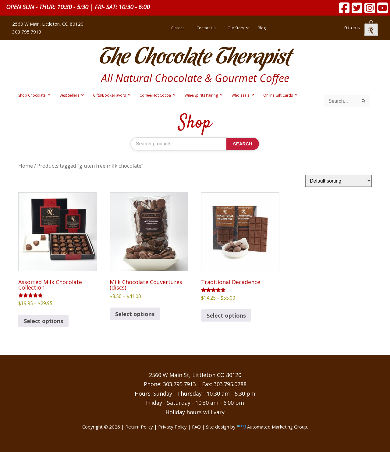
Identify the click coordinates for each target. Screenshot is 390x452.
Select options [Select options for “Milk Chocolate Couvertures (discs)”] (134, 314)
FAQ (196, 427)
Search (242, 143)
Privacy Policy (172, 427)
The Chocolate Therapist (195, 58)
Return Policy (139, 427)
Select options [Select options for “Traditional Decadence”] (226, 315)
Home (25, 165)
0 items (361, 27)
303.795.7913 (26, 32)
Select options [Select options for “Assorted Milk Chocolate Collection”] (43, 321)
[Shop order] (338, 181)
